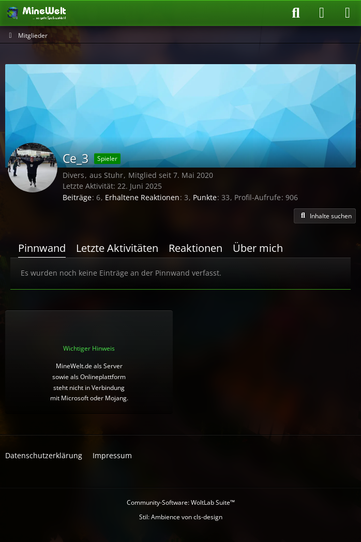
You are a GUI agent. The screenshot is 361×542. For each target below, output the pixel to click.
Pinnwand (42, 248)
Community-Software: (181, 502)
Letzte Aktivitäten (117, 248)
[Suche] (295, 13)
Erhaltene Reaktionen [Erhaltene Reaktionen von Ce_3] (142, 197)
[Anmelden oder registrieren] (321, 13)
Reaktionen (195, 248)
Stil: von (180, 517)
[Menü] (347, 13)
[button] (325, 216)
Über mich (258, 248)
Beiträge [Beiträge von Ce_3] (77, 197)
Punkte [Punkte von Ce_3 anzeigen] (205, 197)
